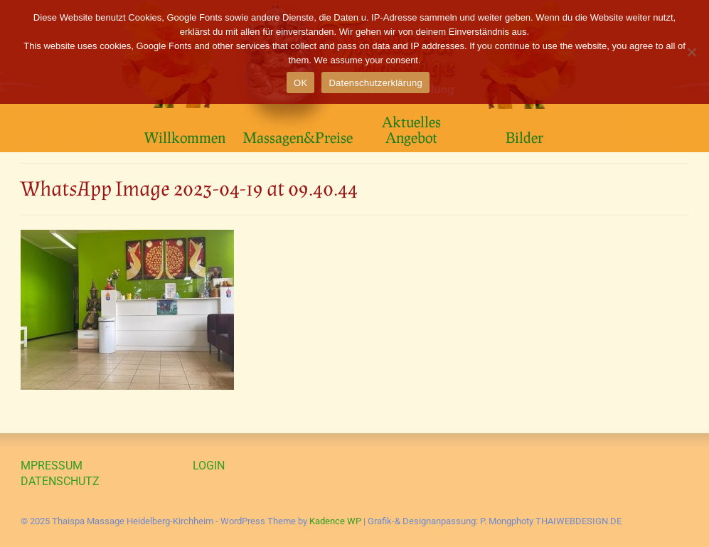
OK (300, 83)
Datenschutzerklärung (375, 83)
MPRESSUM (51, 465)
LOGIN (209, 465)
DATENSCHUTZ (60, 481)
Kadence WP (335, 521)
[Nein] (691, 52)
